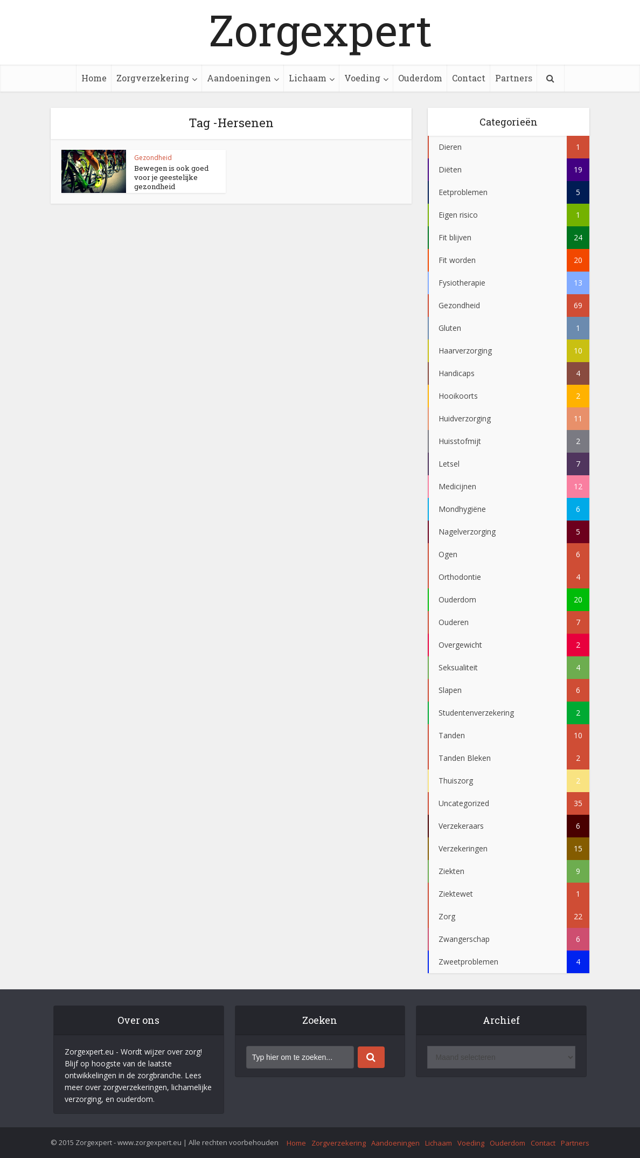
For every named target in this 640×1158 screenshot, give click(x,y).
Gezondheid (153, 157)
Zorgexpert (320, 29)
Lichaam (307, 78)
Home (94, 78)
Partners (513, 78)
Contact (468, 78)
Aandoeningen (239, 78)
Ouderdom (420, 78)
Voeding (362, 78)
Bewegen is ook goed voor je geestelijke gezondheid (171, 177)
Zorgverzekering (152, 78)
